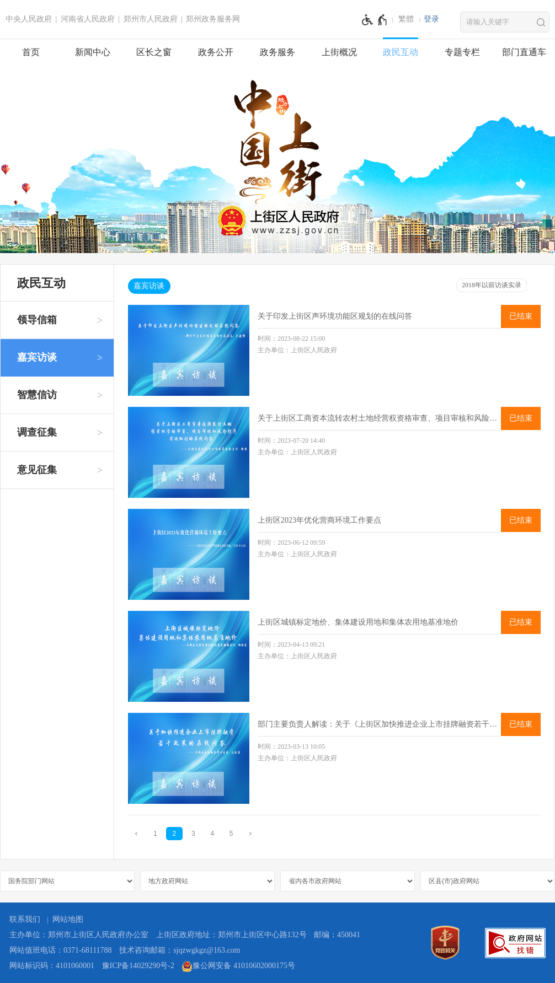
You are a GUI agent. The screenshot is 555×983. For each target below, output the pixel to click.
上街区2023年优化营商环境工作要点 (319, 520)
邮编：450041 (337, 935)
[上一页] (136, 833)
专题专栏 (462, 52)
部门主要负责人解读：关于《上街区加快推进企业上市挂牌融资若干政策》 (379, 724)
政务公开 (215, 52)
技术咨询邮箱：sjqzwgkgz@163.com (179, 950)
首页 (31, 52)
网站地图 (67, 919)
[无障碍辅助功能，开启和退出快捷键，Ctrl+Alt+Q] (375, 19)
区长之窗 (154, 52)
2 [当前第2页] (174, 833)
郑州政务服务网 (213, 19)
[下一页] (250, 833)
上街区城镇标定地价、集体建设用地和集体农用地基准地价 (358, 622)
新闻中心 (92, 52)
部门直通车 (524, 52)
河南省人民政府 (88, 19)
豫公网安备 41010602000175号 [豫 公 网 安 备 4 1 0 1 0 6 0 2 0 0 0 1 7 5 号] (238, 966)
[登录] (431, 19)
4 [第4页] (212, 833)
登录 (431, 19)
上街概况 (339, 52)
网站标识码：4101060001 (51, 965)
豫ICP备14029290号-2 (138, 965)
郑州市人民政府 (151, 19)
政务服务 (277, 52)
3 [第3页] (193, 833)
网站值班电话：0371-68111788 (60, 950)
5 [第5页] (231, 833)
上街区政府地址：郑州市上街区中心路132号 (231, 935)
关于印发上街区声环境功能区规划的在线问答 (335, 316)
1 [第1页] (155, 833)
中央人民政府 (29, 19)
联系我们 (24, 919)
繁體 (406, 19)
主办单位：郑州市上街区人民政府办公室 (78, 935)
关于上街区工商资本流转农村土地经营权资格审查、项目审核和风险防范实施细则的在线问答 (379, 418)
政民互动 (400, 52)
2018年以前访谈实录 (491, 285)
